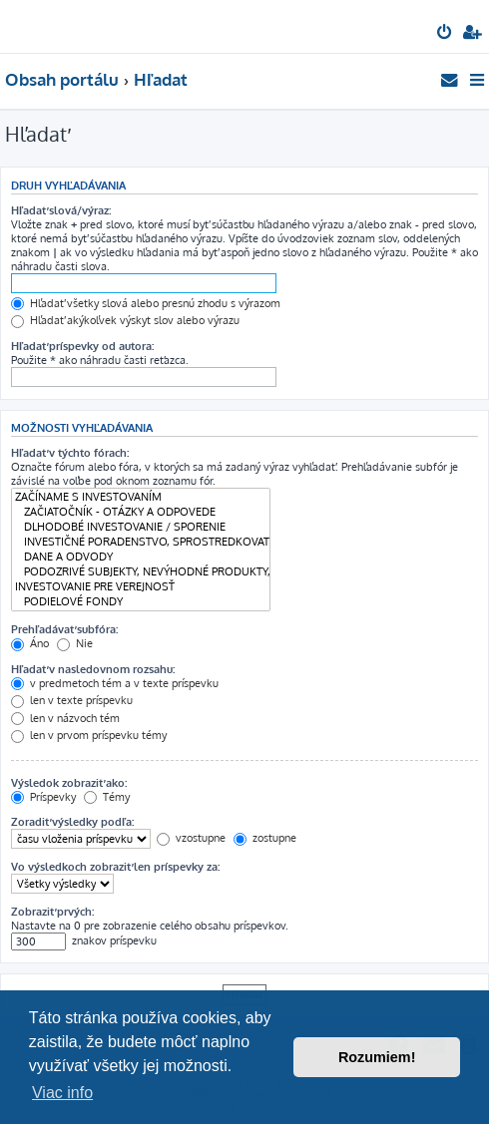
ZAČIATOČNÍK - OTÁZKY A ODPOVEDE (140, 512)
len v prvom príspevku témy (89, 735)
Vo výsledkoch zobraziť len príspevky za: (115, 867)
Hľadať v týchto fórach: (70, 453)
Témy (107, 797)
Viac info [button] (62, 1092)
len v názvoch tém (65, 718)
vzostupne (191, 838)
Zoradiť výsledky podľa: (72, 822)
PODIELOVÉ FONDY (140, 601)
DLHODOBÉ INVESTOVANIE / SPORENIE (140, 527)
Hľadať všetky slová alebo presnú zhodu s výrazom (145, 303)
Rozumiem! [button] (377, 1057)
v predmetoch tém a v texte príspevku (115, 683)
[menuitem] (445, 34)
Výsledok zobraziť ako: (69, 783)
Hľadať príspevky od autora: (82, 346)
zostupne (265, 838)
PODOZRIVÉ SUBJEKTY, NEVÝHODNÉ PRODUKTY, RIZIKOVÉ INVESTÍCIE (140, 571)
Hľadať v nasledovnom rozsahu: (93, 669)
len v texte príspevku (72, 700)
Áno (30, 643)
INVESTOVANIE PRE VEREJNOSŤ (140, 586)
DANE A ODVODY (140, 557)
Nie (75, 643)
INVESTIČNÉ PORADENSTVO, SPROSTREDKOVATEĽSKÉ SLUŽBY (140, 542)
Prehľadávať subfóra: (64, 629)
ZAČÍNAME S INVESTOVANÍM (140, 497)
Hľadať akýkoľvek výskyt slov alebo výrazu (125, 320)
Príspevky (43, 797)
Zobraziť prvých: (52, 912)
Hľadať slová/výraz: (61, 210)
